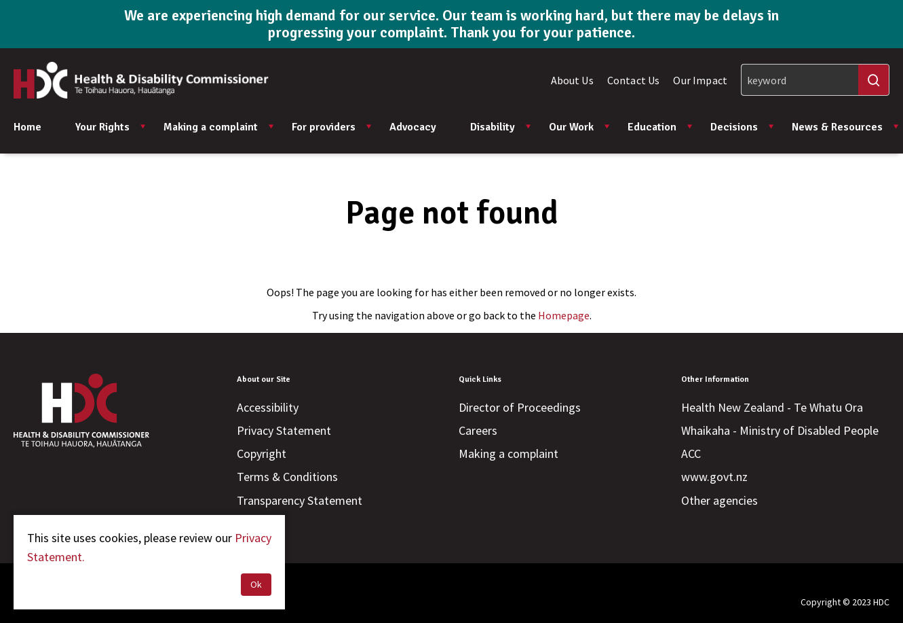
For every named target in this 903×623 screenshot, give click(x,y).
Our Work (580, 127)
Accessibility (268, 407)
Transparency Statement (299, 500)
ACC (691, 453)
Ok (256, 584)
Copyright (261, 453)
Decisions (742, 127)
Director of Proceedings (520, 407)
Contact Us (633, 80)
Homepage (564, 315)
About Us (572, 80)
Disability (501, 127)
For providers (332, 127)
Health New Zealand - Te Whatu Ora (772, 407)
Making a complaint (219, 127)
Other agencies (719, 500)
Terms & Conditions (287, 476)
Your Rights (111, 127)
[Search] (815, 80)
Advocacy (412, 127)
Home (27, 127)
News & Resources (846, 127)
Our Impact (700, 80)
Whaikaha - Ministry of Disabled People (780, 430)
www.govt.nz (714, 476)
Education (660, 127)
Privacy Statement (284, 430)
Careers (478, 430)
